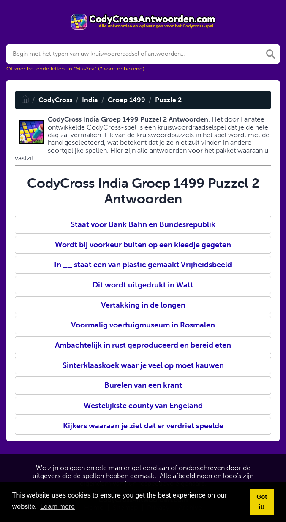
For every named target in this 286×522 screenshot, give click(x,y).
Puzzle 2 (168, 100)
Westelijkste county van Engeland (143, 405)
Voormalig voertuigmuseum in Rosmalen (143, 325)
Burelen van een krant (143, 385)
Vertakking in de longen (143, 305)
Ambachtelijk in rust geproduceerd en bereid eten (143, 345)
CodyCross (55, 100)
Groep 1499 (126, 100)
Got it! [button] (261, 501)
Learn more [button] (57, 506)
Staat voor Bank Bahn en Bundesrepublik (143, 224)
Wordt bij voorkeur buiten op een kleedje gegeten (143, 244)
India (90, 100)
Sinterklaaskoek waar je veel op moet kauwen (143, 365)
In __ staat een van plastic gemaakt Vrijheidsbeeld (143, 264)
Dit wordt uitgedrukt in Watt (143, 284)
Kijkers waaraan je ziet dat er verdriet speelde (143, 425)
